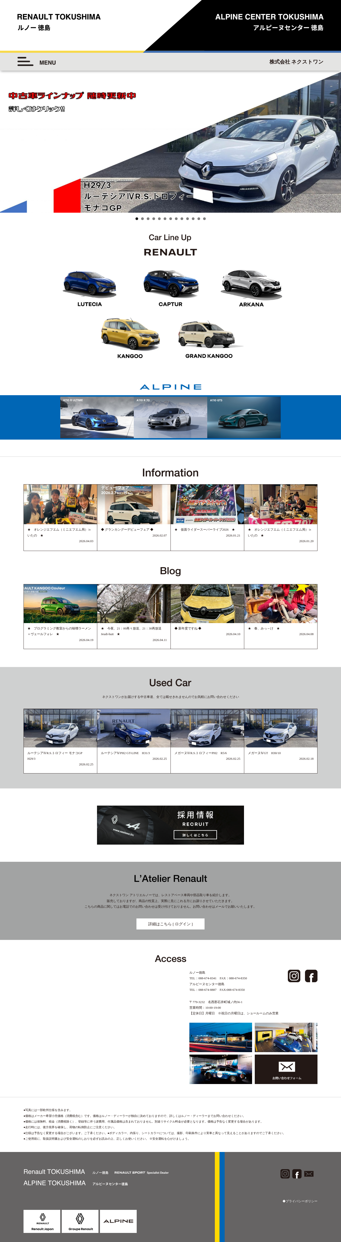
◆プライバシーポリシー (299, 1201)
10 (187, 218)
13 (204, 218)
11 (193, 218)
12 (198, 218)
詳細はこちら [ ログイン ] (170, 924)
